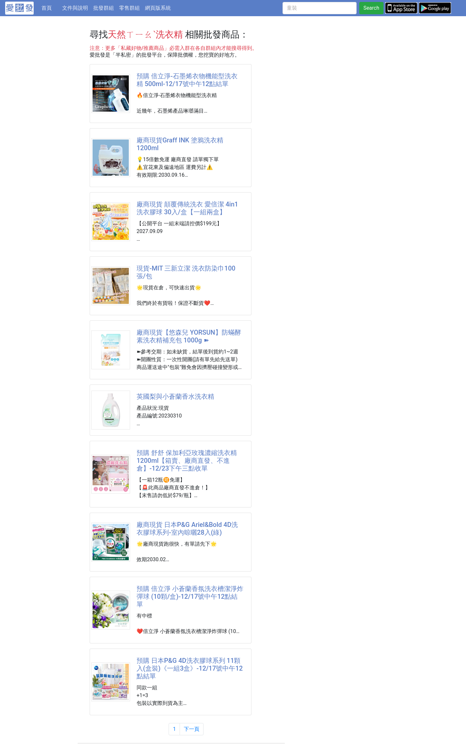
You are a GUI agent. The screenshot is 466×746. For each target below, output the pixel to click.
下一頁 (191, 729)
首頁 (50, 7)
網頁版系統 (158, 8)
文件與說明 (75, 8)
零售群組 (129, 8)
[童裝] (320, 8)
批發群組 (103, 8)
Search (371, 8)
